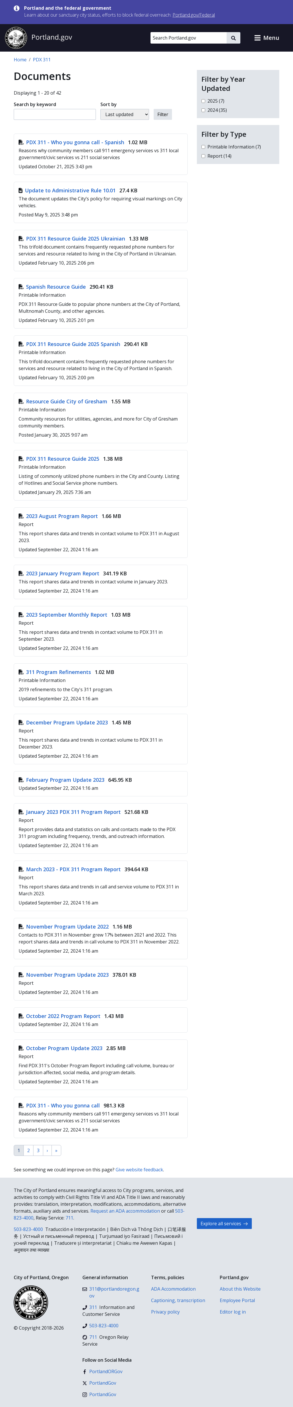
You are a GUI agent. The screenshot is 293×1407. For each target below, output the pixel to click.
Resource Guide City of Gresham (64, 401)
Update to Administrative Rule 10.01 (68, 190)
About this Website (240, 1289)
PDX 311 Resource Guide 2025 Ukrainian (72, 238)
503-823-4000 (28, 1229)
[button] (266, 38)
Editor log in (233, 1312)
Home (20, 59)
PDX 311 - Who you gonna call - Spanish (72, 142)
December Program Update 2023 (64, 722)
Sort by (108, 104)
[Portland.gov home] (38, 37)
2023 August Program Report (59, 516)
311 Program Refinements (55, 672)
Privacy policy (165, 1312)
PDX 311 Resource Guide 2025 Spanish (70, 344)
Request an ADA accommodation (125, 1211)
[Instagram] (99, 1394)
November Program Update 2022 (64, 926)
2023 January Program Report (60, 573)
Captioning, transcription (178, 1300)
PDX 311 (42, 59)
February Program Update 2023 (62, 779)
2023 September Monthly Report (64, 614)
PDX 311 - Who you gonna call (60, 1105)
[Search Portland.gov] (189, 38)
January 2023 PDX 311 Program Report (70, 811)
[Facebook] (102, 1371)
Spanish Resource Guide (53, 286)
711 (69, 1218)
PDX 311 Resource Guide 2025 (60, 458)
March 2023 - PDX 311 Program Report (70, 869)
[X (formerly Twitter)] (99, 1382)
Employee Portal (237, 1300)
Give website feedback (139, 1169)
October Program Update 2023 (61, 1048)
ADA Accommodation (173, 1289)
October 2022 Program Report (60, 1016)
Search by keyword (35, 104)
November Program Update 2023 (64, 974)
